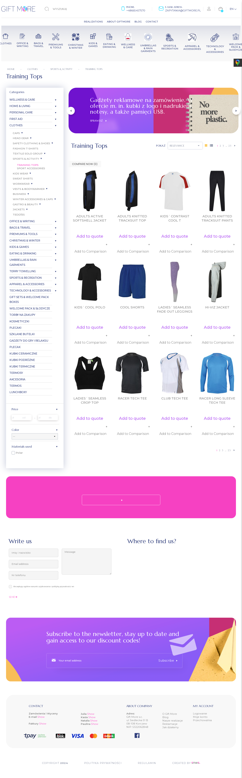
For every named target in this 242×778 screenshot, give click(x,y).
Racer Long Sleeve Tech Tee (217, 400)
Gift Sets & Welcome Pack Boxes (29, 300)
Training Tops (27, 165)
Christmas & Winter (24, 240)
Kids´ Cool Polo (89, 307)
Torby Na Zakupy (22, 314)
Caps (16, 133)
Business (19, 194)
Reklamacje (169, 724)
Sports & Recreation (25, 277)
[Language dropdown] (233, 9)
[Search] (65, 9)
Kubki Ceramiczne (23, 353)
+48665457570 (135, 10)
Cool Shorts (132, 307)
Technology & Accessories (30, 290)
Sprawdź (98, 120)
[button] (71, 111)
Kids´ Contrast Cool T (174, 218)
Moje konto (200, 716)
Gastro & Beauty (25, 204)
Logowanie (200, 713)
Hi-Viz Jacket (217, 307)
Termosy (16, 372)
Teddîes (19, 214)
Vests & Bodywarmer (29, 189)
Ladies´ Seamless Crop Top (89, 400)
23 (230, 145)
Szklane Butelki (22, 334)
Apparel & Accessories (26, 284)
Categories (16, 92)
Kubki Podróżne (22, 360)
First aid (16, 119)
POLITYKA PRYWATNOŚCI (103, 763)
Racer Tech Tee (132, 398)
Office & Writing (22, 221)
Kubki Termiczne (22, 366)
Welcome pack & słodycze (29, 308)
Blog (165, 717)
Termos (15, 385)
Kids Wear (20, 173)
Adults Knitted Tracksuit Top (132, 218)
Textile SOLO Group (28, 153)
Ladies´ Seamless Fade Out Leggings (174, 309)
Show (41, 716)
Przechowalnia (202, 720)
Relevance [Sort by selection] (185, 146)
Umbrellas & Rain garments (22, 262)
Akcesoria (17, 379)
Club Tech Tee (174, 398)
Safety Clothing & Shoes (31, 143)
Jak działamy (170, 727)
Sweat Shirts (23, 178)
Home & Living (19, 106)
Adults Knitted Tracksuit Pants (217, 218)
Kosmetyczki (19, 321)
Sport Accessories (31, 168)
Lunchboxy (18, 392)
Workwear (21, 183)
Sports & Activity (26, 158)
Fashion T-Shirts (25, 148)
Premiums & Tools (23, 234)
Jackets (19, 209)
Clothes (16, 125)
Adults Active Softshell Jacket (90, 218)
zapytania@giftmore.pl (183, 10)
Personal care (21, 112)
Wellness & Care (22, 99)
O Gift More (169, 713)
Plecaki (15, 327)
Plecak (15, 347)
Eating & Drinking (22, 253)
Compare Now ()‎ (85, 164)
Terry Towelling (22, 271)
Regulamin (147, 763)
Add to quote (89, 236)
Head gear (21, 138)
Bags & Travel (20, 227)
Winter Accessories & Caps (33, 199)
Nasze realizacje (172, 720)
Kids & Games (19, 247)
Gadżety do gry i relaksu (28, 340)
